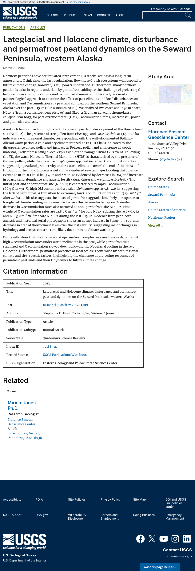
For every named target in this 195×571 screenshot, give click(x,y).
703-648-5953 (171, 159)
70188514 (50, 346)
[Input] (167, 15)
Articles (37, 27)
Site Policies (77, 499)
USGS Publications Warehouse (65, 355)
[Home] (20, 18)
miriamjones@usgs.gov (25, 433)
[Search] (188, 15)
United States (158, 187)
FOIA (39, 499)
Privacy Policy (111, 499)
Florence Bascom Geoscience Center (168, 134)
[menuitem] (52, 12)
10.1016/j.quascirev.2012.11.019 (65, 305)
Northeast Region (161, 217)
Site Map (139, 499)
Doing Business (144, 515)
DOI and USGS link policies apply (175, 503)
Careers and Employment (110, 516)
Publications (14, 27)
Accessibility (12, 499)
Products (71, 15)
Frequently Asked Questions (170, 9)
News (88, 15)
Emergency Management (174, 516)
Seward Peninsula (161, 195)
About (120, 15)
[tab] (12, 391)
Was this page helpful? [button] (159, 567)
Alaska (153, 202)
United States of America (167, 210)
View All (155, 225)
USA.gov (42, 515)
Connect (103, 15)
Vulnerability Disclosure (77, 516)
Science (53, 15)
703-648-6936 (30, 438)
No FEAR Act (12, 515)
